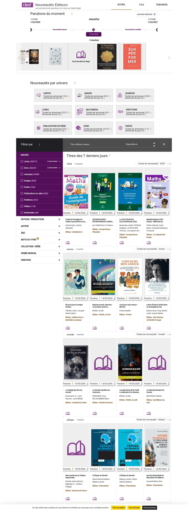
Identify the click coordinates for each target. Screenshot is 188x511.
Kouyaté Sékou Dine (154, 481)
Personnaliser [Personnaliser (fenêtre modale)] (149, 507)
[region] (94, 58)
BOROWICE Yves (99, 396)
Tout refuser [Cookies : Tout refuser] (134, 507)
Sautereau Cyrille (126, 225)
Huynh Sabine (157, 313)
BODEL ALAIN (98, 311)
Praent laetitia (125, 311)
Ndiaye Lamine (98, 482)
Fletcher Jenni (71, 311)
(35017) (33, 161)
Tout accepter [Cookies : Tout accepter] (118, 507)
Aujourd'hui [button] (94, 19)
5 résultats (94, 40)
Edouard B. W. (71, 396)
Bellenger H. (70, 484)
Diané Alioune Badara (101, 479)
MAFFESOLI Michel (154, 396)
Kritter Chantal (152, 225)
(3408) (36, 174)
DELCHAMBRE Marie (100, 399)
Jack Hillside (78, 399)
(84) (36, 212)
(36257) (32, 168)
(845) (33, 180)
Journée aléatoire (146, 14)
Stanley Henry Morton (74, 481)
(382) (45, 193)
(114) (33, 206)
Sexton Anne (151, 311)
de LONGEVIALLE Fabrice (102, 225)
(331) (35, 200)
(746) (32, 187)
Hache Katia (70, 225)
